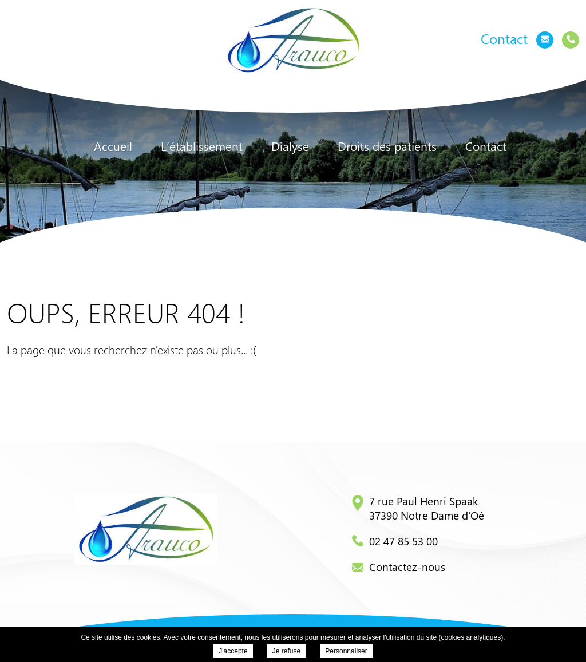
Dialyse (290, 146)
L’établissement (202, 146)
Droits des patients (387, 146)
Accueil (113, 146)
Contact (485, 146)
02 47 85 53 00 (395, 540)
